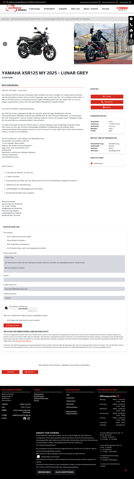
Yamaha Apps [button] (124, 2)
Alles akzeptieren (65, 472)
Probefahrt (49, 9)
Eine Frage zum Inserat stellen (19, 236)
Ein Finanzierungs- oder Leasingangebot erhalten (26, 248)
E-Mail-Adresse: (10, 285)
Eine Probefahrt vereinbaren (18, 244)
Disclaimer (70, 404)
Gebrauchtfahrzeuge (41, 398)
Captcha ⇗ (32, 311)
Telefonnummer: (10, 294)
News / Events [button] (91, 9)
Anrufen (107, 102)
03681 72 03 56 (25, 404)
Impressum (70, 398)
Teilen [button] (29, 372)
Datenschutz (71, 401)
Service (36, 400)
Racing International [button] (109, 2)
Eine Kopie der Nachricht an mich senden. (23, 320)
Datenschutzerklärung (23, 341)
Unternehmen (39, 394)
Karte (107, 107)
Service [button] (105, 9)
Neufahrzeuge (39, 396)
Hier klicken (23, 308)
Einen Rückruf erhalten (16, 240)
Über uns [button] (75, 9)
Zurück (10, 372)
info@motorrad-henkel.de (21, 415)
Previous (5, 44)
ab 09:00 (43, 2)
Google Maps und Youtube (50, 457)
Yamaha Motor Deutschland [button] (89, 2)
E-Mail (107, 96)
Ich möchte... (8, 232)
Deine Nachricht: (11, 253)
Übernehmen (44, 472)
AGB (67, 395)
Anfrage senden (12, 325)
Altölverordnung (71, 413)
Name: (7, 275)
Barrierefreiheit (71, 407)
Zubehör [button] (63, 9)
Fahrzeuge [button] (34, 9)
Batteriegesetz (71, 411)
